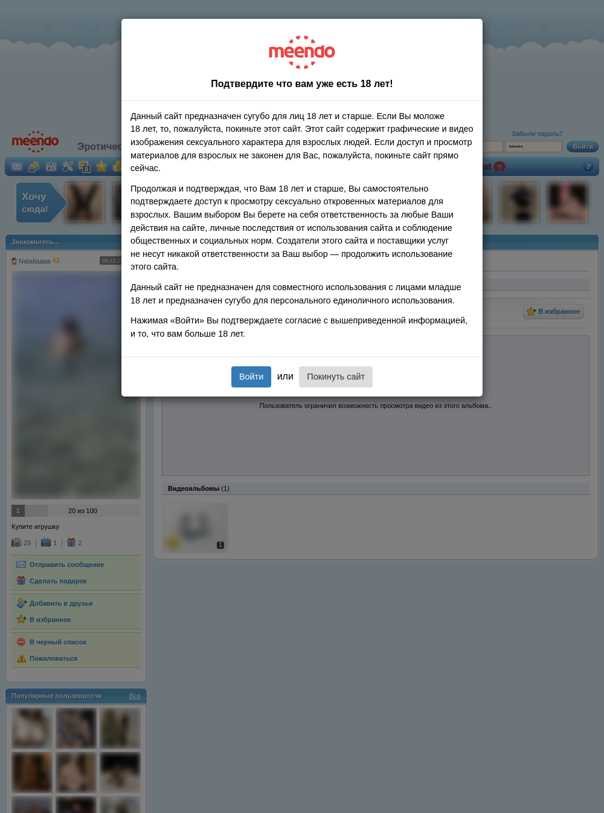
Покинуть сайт (336, 376)
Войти (251, 376)
